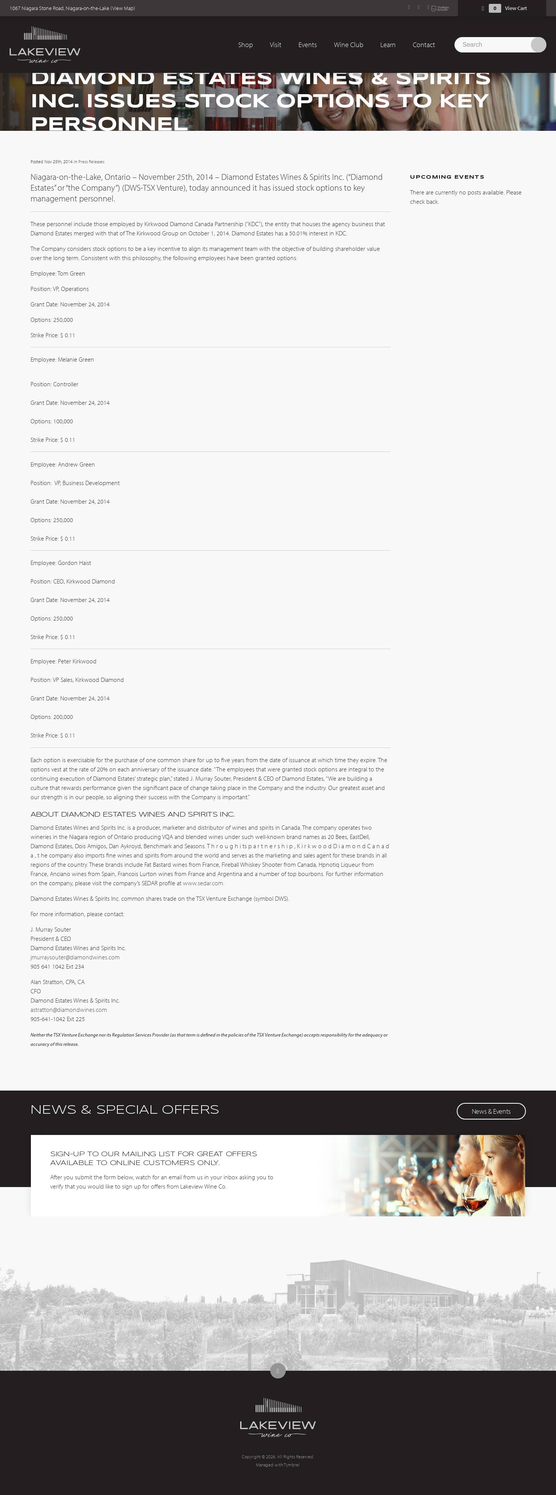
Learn (388, 44)
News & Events (491, 1111)
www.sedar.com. (203, 883)
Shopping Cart (483, 8)
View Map (123, 8)
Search (538, 44)
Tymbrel (292, 1465)
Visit (275, 44)
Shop (245, 44)
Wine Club (348, 44)
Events (307, 44)
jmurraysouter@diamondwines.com (75, 957)
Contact (424, 44)
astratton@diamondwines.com (69, 1009)
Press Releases (91, 161)
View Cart (516, 8)
